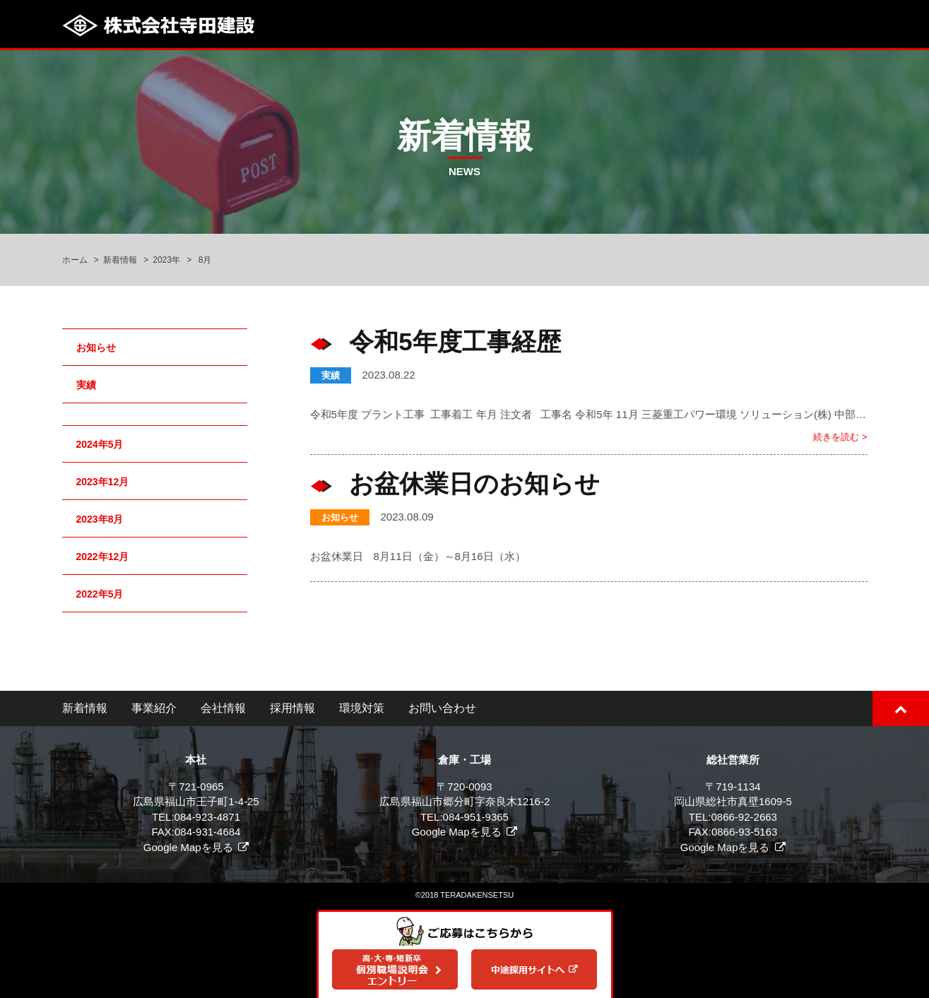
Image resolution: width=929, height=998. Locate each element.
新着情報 (120, 260)
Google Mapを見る (188, 847)
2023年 (166, 260)
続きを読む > (840, 437)
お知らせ (339, 517)
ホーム (75, 260)
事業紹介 (154, 708)
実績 (330, 375)
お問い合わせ (442, 708)
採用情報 (292, 708)
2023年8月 (100, 519)
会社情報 (223, 708)
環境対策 (361, 708)
